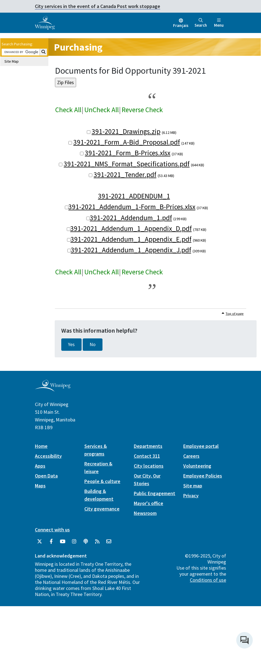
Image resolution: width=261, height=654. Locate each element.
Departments (148, 446)
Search (201, 23)
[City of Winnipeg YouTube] (62, 541)
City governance (102, 509)
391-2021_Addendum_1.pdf (131, 217)
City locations (148, 466)
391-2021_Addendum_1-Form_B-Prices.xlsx (131, 206)
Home (41, 446)
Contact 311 (147, 456)
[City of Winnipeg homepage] (52, 389)
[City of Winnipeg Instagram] (74, 541)
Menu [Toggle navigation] (219, 23)
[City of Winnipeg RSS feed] (97, 541)
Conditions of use (208, 580)
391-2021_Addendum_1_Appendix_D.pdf (131, 228)
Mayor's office (148, 503)
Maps (40, 485)
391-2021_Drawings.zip (126, 131)
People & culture (102, 481)
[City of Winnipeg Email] (108, 541)
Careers (191, 456)
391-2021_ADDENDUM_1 (134, 196)
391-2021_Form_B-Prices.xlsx (127, 152)
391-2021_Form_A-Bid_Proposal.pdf (126, 142)
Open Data (46, 476)
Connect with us (52, 529)
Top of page (234, 313)
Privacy (191, 495)
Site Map (11, 61)
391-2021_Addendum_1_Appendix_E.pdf (131, 239)
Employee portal (201, 446)
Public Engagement (154, 493)
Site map (192, 485)
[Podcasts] (85, 541)
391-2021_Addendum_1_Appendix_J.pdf (131, 249)
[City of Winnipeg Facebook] (51, 541)
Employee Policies (202, 476)
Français (180, 25)
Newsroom (145, 513)
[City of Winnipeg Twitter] (39, 541)
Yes (71, 344)
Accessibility (48, 456)
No (93, 344)
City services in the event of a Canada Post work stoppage (97, 6)
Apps (40, 466)
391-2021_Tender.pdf (125, 174)
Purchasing (78, 47)
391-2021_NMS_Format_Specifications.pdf (127, 163)
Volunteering (197, 466)
